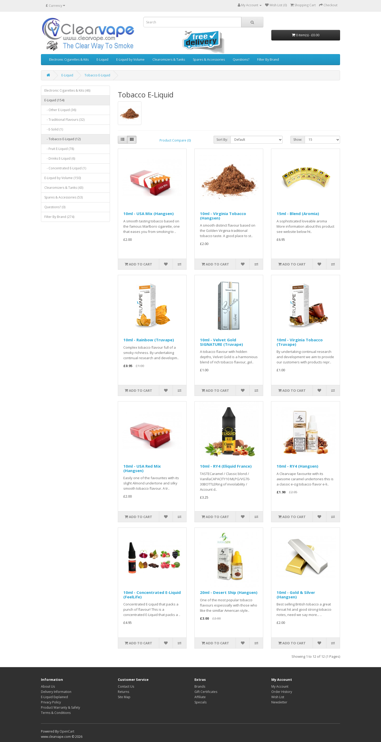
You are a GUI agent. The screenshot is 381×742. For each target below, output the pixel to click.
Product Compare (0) (175, 140)
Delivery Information (56, 691)
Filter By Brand (268, 59)
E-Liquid (102, 59)
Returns (123, 691)
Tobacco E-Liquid (97, 75)
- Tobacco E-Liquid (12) (62, 139)
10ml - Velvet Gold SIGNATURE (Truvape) (221, 342)
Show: (297, 139)
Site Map (124, 697)
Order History (281, 691)
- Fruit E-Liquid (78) (59, 149)
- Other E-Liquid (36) (60, 110)
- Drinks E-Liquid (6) (59, 158)
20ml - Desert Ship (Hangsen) (228, 592)
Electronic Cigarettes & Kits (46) (67, 90)
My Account (279, 686)
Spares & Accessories (209, 59)
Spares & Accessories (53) (63, 197)
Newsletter (279, 702)
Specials (200, 702)
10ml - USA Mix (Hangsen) (148, 213)
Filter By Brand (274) (59, 217)
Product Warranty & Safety (60, 707)
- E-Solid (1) (53, 129)
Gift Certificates (205, 691)
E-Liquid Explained (54, 697)
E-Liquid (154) (54, 100)
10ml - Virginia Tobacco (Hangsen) (223, 216)
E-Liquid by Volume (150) (62, 178)
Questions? (241, 59)
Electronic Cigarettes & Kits (69, 59)
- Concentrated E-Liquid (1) (65, 168)
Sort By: (222, 139)
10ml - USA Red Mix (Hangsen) (142, 468)
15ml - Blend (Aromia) (298, 213)
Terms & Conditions (56, 712)
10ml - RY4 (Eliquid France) (226, 466)
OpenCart (67, 731)
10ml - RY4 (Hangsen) (297, 466)
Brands (199, 686)
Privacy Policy (51, 702)
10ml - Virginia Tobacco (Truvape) (300, 342)
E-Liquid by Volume (130, 59)
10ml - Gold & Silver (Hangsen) (296, 594)
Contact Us (126, 686)
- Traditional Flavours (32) (64, 119)
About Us (48, 686)
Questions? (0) (54, 207)
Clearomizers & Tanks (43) (63, 187)
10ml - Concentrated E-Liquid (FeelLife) (152, 594)
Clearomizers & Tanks (168, 59)
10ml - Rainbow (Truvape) (148, 339)
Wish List (277, 697)
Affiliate (200, 697)
